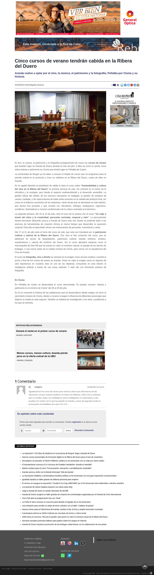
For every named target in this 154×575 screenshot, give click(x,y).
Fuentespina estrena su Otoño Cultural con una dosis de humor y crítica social (54, 513)
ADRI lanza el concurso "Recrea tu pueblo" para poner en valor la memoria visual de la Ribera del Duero (65, 517)
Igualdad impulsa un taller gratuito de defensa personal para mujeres (50, 479)
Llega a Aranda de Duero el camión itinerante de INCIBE (45, 491)
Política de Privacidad (19, 568)
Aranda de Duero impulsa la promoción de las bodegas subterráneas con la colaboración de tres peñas (64, 524)
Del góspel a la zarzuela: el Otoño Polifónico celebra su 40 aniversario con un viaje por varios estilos (63, 461)
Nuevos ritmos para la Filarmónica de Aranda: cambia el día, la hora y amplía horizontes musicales (62, 509)
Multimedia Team (133, 573)
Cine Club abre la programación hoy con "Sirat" (41, 498)
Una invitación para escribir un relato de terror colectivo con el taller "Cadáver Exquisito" (58, 506)
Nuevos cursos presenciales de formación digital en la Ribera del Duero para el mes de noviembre (62, 457)
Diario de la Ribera (106, 540)
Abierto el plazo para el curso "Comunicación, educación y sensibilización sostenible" (57, 468)
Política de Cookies (35, 568)
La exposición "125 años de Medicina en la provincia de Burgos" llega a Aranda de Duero (58, 453)
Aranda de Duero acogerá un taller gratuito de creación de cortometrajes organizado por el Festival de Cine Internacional (71, 494)
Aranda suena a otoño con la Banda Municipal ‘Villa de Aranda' (47, 472)
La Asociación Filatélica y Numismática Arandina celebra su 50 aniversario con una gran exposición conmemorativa (69, 476)
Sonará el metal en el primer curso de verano (41, 331)
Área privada (47, 568)
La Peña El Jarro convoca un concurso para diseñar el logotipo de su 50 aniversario (56, 502)
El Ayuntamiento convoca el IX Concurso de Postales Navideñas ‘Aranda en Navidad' (57, 465)
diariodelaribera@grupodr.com (41, 560)
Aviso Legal (6, 568)
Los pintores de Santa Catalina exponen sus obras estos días (47, 487)
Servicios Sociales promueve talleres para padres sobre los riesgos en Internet (54, 521)
